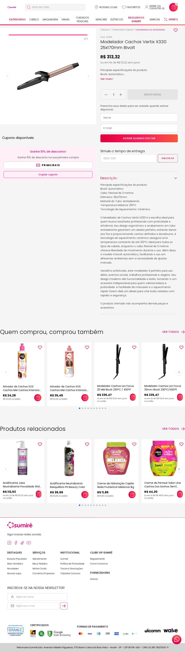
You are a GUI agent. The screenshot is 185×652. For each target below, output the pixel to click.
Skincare (101, 19)
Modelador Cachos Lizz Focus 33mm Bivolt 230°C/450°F (162, 387)
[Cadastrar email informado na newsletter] (63, 605)
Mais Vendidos (15, 563)
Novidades (13, 568)
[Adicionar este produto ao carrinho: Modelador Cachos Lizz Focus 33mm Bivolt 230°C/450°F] (180, 397)
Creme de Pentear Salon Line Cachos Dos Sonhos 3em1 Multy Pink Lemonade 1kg (162, 486)
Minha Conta (39, 568)
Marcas (155, 19)
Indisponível (152, 94)
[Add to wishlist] (175, 30)
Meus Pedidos (40, 563)
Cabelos (105, 29)
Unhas (65, 19)
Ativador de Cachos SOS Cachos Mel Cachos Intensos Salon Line (21, 390)
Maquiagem (50, 19)
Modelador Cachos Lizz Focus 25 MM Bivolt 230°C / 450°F (115, 387)
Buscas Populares (17, 558)
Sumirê (64, 558)
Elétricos (116, 19)
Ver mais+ (107, 79)
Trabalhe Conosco (70, 573)
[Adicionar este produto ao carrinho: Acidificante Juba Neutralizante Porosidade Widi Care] (38, 494)
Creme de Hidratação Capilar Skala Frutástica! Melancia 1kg (115, 485)
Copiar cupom (48, 174)
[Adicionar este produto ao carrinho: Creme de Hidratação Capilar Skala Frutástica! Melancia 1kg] (132, 494)
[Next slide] (89, 76)
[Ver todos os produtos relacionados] (173, 429)
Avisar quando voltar (139, 138)
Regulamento (97, 558)
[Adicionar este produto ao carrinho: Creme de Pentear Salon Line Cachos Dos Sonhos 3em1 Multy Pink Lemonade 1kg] (180, 494)
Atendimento (40, 558)
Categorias (17, 19)
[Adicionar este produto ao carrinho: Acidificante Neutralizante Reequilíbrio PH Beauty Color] (85, 494)
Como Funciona (99, 563)
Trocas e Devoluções (71, 568)
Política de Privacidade (72, 563)
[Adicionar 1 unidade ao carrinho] (121, 95)
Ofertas (174, 19)
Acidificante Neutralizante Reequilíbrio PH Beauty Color (67, 485)
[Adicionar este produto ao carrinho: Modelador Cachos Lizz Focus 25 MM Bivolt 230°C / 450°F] (133, 397)
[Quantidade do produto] (114, 94)
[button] (79, 408)
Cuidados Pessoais (82, 19)
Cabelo (34, 19)
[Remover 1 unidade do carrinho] (106, 94)
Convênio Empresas (44, 573)
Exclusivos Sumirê (136, 19)
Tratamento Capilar (122, 29)
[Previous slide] (7, 76)
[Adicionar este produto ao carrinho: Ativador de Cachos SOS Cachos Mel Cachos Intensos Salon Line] (37, 397)
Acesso (94, 578)
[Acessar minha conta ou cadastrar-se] (154, 7)
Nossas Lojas (108, 7)
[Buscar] (29, 7)
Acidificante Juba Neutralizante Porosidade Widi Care (21, 486)
